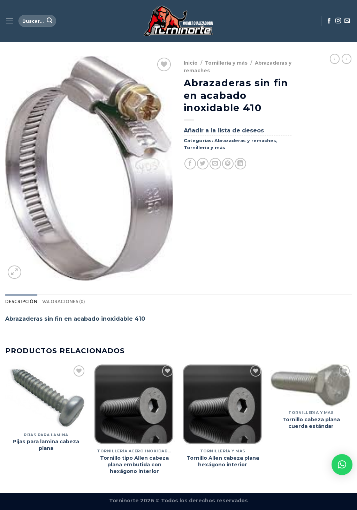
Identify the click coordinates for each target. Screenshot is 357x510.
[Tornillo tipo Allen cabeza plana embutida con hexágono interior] (134, 404)
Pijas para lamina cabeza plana (46, 444)
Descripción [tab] (21, 301)
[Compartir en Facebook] (190, 163)
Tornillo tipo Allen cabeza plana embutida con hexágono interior (134, 464)
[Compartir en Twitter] (202, 163)
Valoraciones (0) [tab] (63, 301)
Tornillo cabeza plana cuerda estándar (311, 422)
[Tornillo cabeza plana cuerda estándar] (311, 385)
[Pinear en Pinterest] (228, 163)
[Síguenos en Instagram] (338, 21)
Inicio (191, 63)
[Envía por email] (215, 163)
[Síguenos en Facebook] (329, 21)
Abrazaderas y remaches (245, 140)
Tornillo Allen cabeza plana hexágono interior (223, 461)
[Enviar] (49, 21)
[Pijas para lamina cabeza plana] (46, 396)
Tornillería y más (226, 63)
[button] (342, 464)
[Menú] (9, 20)
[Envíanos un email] (347, 21)
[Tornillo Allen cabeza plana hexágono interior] (223, 404)
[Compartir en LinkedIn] (240, 163)
